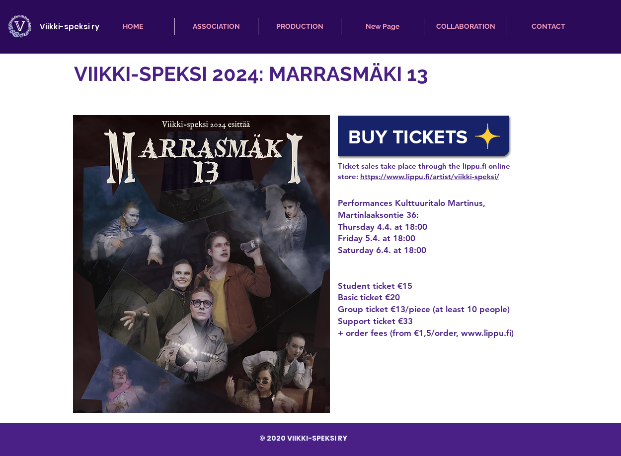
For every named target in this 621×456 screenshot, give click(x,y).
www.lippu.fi (486, 333)
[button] (216, 26)
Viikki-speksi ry (69, 26)
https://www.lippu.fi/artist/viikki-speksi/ (429, 176)
